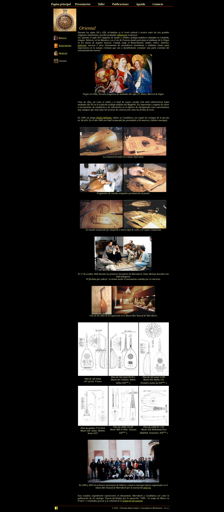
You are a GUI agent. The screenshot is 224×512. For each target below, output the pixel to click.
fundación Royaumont (133, 501)
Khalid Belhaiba (103, 117)
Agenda (140, 4)
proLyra (147, 487)
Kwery (166, 508)
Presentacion (82, 4)
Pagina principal (61, 4)
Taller (101, 4)
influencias (122, 35)
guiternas (82, 45)
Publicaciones (120, 4)
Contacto (158, 4)
